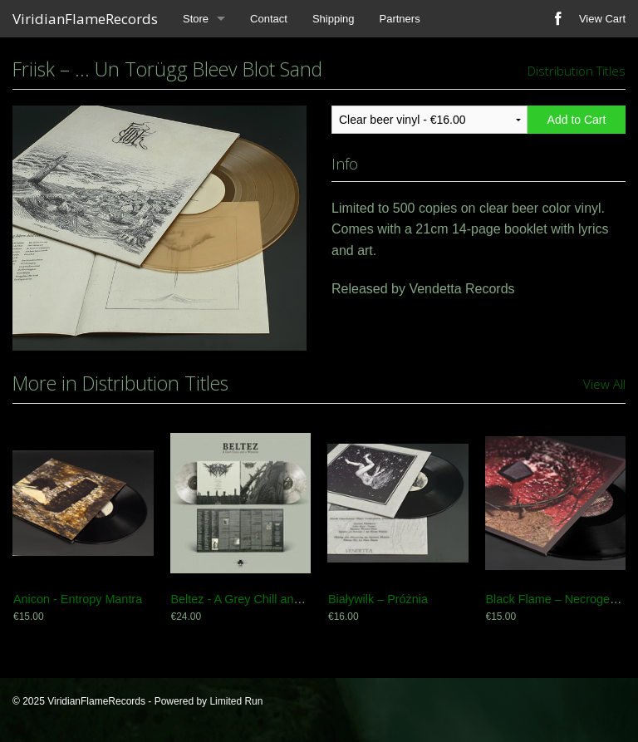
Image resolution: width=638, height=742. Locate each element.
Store (196, 18)
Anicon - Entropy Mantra (77, 599)
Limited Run (236, 701)
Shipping (333, 18)
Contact (268, 18)
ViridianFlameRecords (85, 18)
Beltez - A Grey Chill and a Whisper (264, 599)
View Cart (602, 18)
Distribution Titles (577, 70)
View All (604, 384)
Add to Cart (576, 119)
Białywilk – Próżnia (378, 599)
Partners (400, 18)
